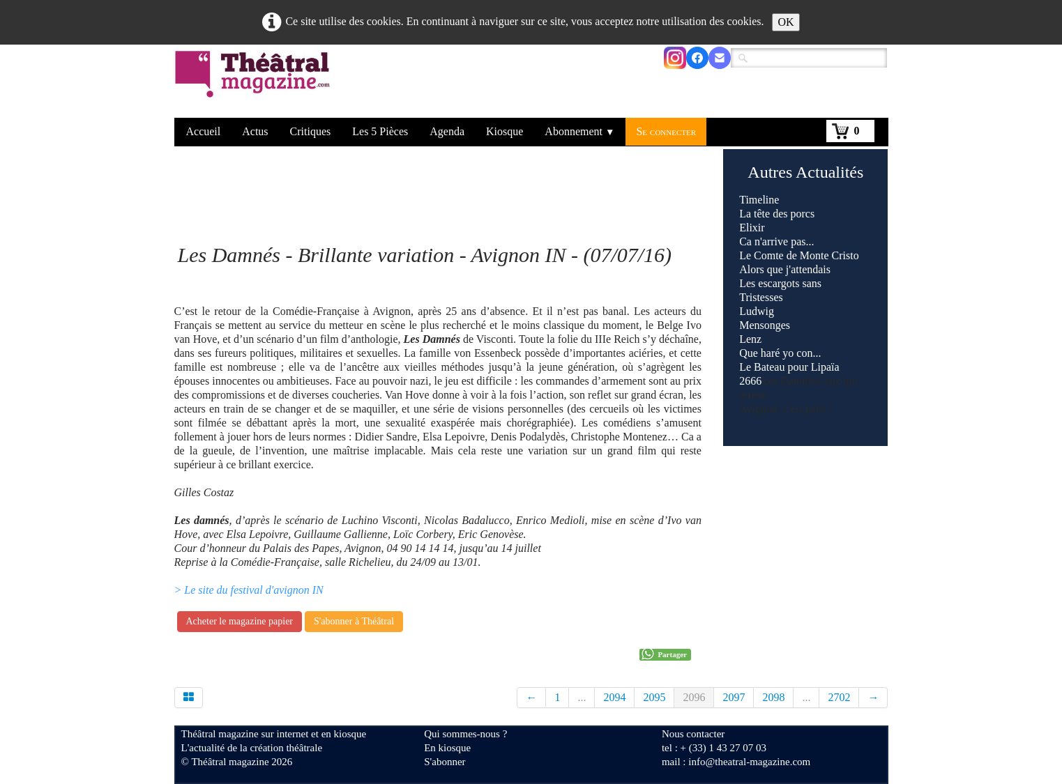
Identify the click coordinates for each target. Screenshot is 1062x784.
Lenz (750, 339)
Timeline (759, 200)
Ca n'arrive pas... (776, 241)
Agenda (447, 131)
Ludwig (756, 311)
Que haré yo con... (780, 353)
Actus (255, 131)
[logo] (255, 83)
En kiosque (447, 747)
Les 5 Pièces (380, 131)
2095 (654, 697)
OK (785, 22)
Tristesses (761, 297)
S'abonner (444, 761)
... (581, 697)
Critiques (310, 131)
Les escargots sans (780, 283)
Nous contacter (693, 733)
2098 (773, 697)
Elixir (751, 227)
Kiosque (504, 131)
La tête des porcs (776, 214)
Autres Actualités (805, 172)
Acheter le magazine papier (240, 621)
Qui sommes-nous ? (465, 733)
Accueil (203, 131)
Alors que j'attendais (784, 269)
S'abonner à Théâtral (354, 621)
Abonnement (579, 131)
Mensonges (764, 325)
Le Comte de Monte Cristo (799, 255)
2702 (839, 697)
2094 (614, 697)
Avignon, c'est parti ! (785, 409)
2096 (694, 697)
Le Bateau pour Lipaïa (789, 367)
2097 (733, 697)
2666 (750, 381)
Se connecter (666, 131)
